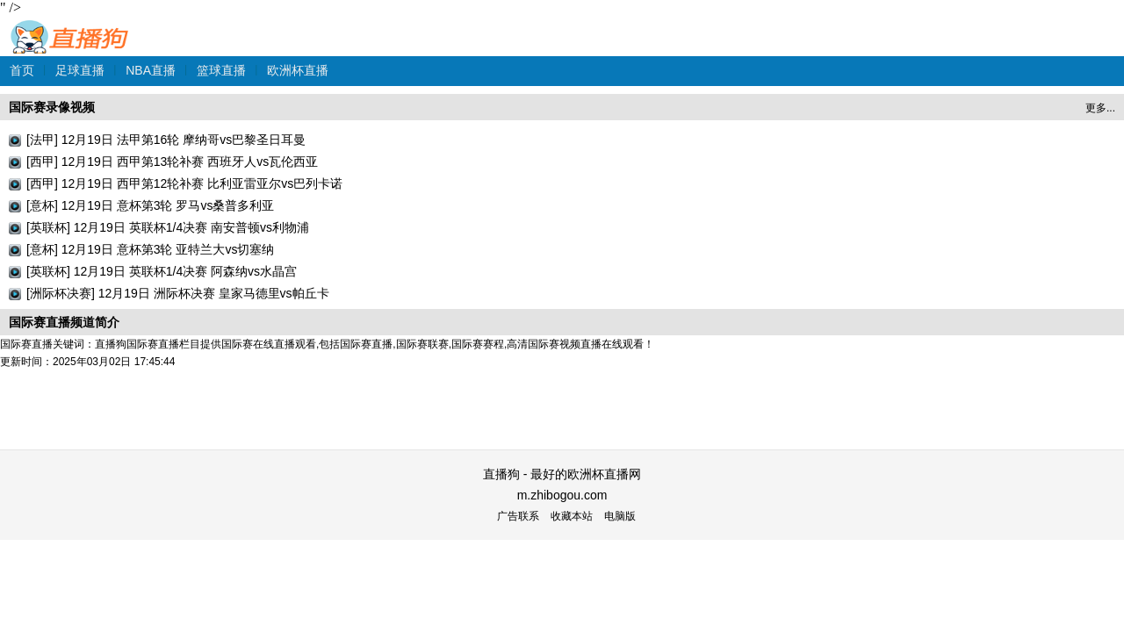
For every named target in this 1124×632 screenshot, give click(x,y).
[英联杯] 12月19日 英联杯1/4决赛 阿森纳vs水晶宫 (161, 271)
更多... (1100, 108)
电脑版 (620, 516)
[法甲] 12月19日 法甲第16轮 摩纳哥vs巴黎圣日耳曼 (166, 140)
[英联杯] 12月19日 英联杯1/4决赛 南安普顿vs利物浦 (167, 227)
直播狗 (70, 27)
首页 (22, 70)
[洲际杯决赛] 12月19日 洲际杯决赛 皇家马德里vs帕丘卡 (177, 293)
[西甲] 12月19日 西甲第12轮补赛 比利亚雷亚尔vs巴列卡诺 (184, 183)
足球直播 (79, 70)
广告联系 (518, 516)
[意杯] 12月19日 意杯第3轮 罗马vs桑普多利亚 (150, 205)
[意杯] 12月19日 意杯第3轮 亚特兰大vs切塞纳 (150, 249)
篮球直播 (221, 70)
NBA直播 (151, 70)
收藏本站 (572, 516)
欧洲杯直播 (297, 70)
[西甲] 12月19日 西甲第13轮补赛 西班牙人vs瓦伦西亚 (172, 161)
